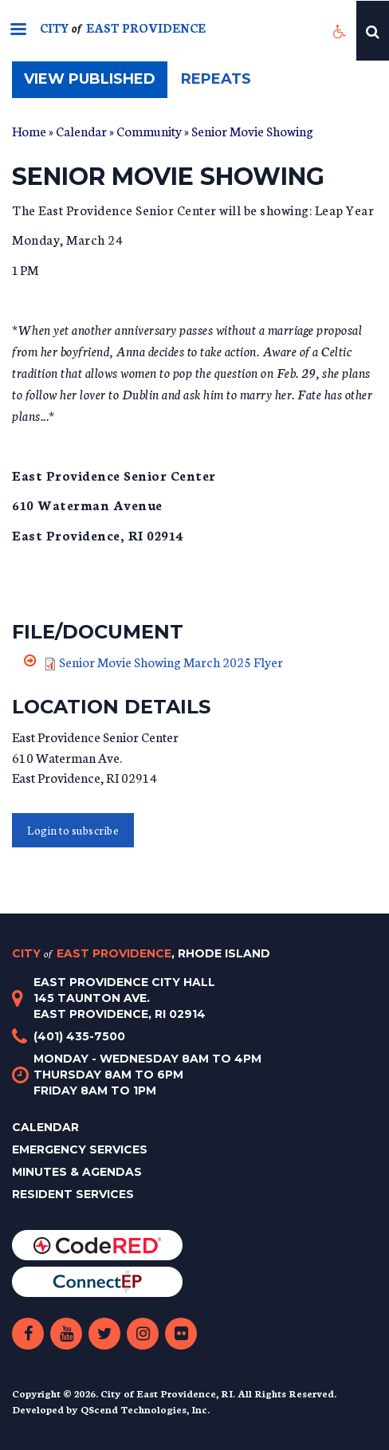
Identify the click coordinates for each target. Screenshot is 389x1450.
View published (95, 83)
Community (149, 130)
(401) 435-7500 (79, 1036)
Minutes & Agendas (77, 1172)
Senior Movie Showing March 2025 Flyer (171, 661)
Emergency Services (79, 1149)
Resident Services (73, 1194)
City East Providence (141, 953)
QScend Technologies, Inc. (145, 1409)
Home (29, 130)
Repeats (216, 79)
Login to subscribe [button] (73, 830)
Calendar (81, 130)
